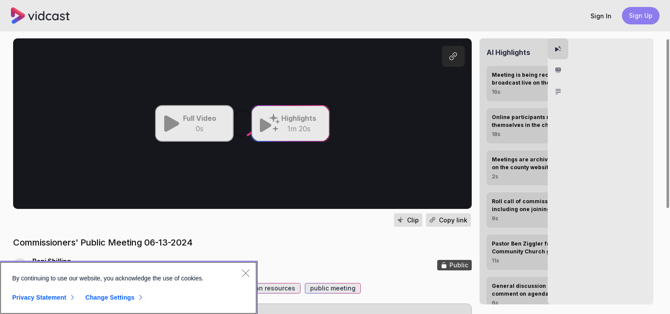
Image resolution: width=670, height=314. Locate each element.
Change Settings (110, 297)
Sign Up (641, 15)
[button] (601, 16)
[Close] (245, 273)
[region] (128, 288)
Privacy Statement (39, 297)
